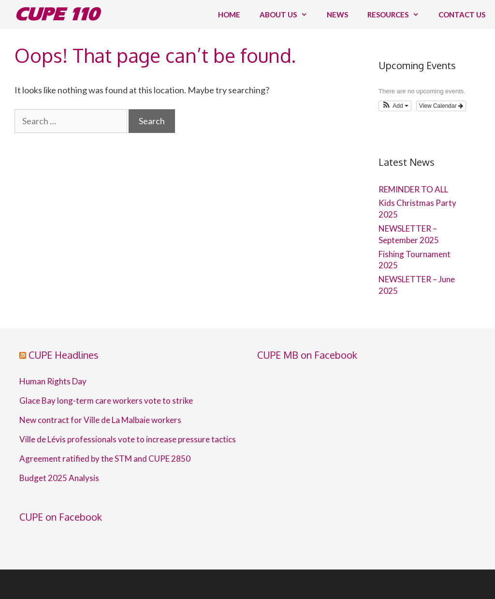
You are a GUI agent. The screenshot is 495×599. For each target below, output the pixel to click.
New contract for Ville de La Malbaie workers (100, 420)
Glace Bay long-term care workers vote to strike (106, 401)
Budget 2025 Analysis (59, 478)
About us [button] (288, 14)
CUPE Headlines (64, 355)
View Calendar (441, 105)
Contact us (461, 14)
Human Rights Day (53, 381)
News (337, 14)
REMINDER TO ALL (413, 189)
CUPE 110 (57, 14)
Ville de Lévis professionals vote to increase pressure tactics (127, 439)
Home (229, 14)
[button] (395, 106)
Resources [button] (398, 14)
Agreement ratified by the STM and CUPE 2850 (104, 459)
